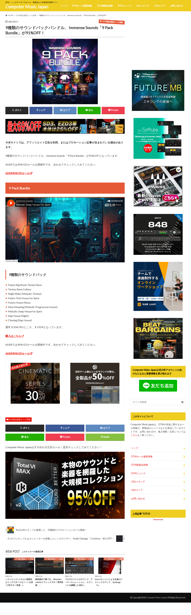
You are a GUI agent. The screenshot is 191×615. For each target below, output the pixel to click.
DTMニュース (124, 5)
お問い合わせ (176, 5)
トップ (64, 5)
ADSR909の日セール (17, 173)
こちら (134, 441)
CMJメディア (142, 5)
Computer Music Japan (26, 6)
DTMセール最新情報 (82, 5)
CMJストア (159, 5)
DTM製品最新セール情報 (19, 419)
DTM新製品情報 (105, 5)
